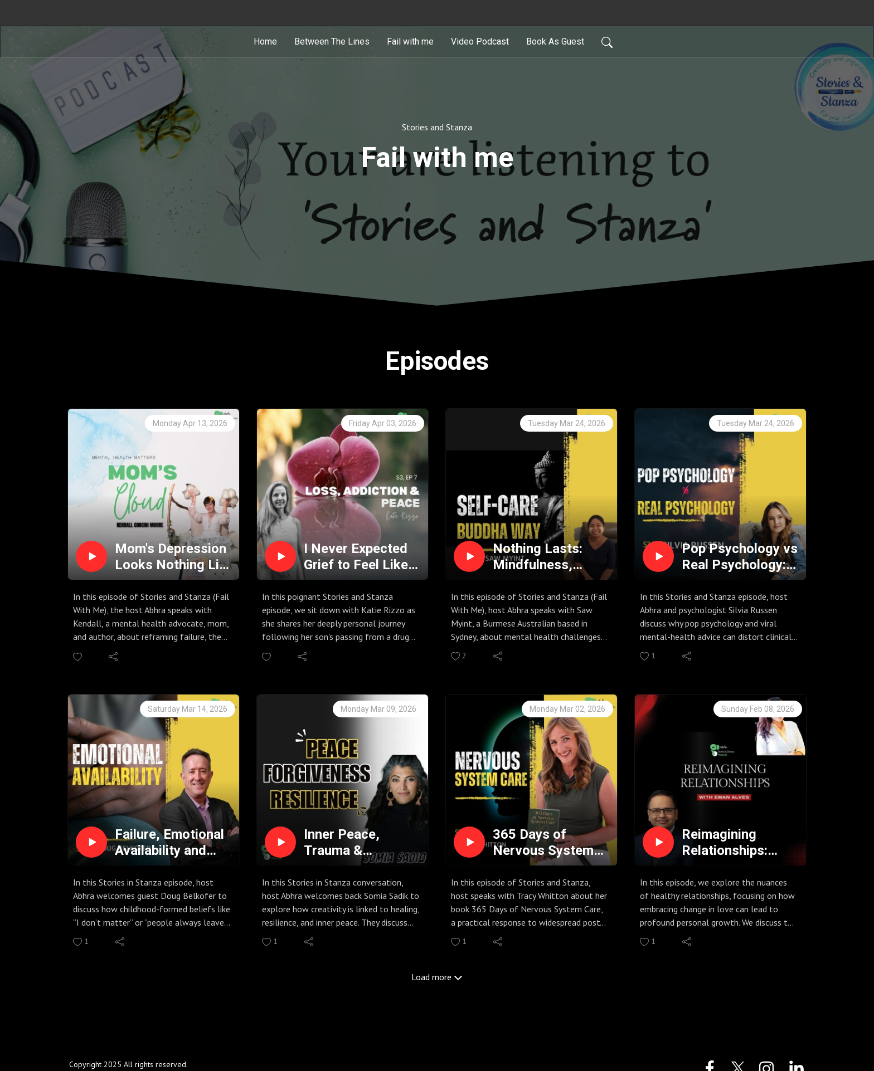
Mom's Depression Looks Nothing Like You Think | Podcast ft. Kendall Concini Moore (174, 557)
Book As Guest (555, 41)
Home (265, 41)
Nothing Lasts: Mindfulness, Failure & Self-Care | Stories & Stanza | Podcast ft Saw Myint (550, 557)
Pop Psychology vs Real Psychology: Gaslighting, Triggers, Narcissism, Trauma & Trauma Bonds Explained (740, 557)
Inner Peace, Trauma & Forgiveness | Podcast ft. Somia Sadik (359, 843)
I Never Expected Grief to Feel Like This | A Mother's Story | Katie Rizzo (360, 557)
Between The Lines (332, 41)
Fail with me (410, 41)
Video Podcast (480, 41)
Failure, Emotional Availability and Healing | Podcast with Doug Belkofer (173, 843)
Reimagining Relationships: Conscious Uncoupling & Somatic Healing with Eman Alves (731, 843)
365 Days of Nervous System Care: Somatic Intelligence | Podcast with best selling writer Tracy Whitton (551, 843)
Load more (437, 976)
